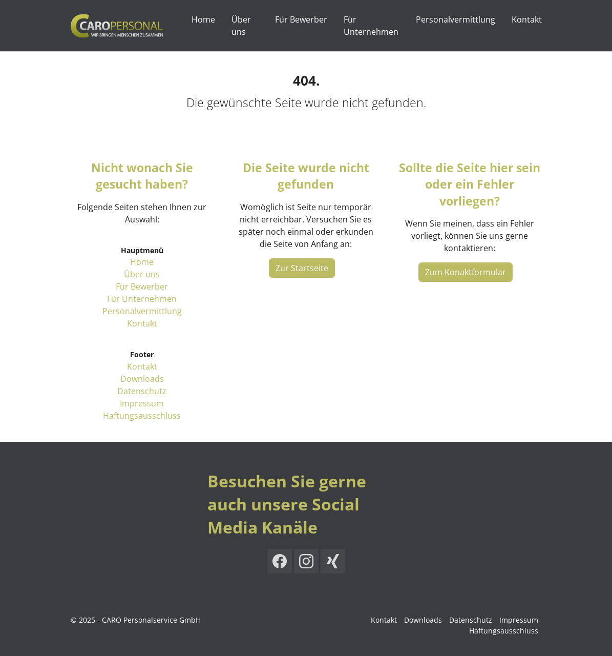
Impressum (142, 403)
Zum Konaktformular (465, 272)
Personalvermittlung (142, 311)
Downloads (142, 378)
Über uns (142, 274)
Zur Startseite (302, 268)
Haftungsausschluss (142, 415)
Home (142, 262)
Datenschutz (141, 391)
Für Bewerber (142, 286)
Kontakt (142, 323)
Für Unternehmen (142, 298)
